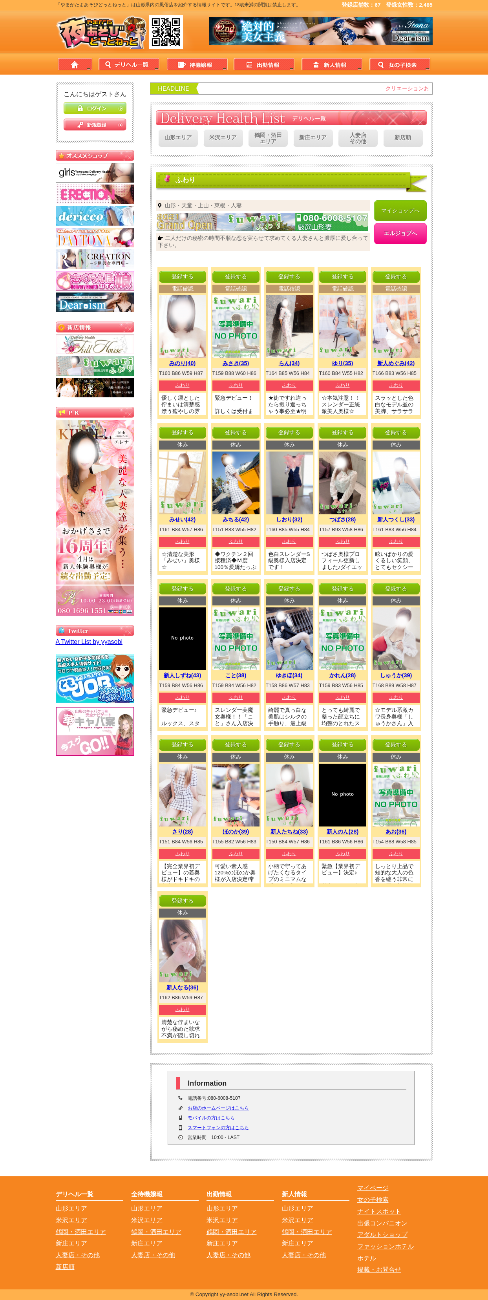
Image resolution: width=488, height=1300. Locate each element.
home (75, 64)
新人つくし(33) (396, 519)
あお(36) (396, 831)
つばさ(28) (342, 519)
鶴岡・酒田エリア (268, 138)
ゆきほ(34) (289, 675)
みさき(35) (236, 363)
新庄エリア (313, 138)
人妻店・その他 (78, 1255)
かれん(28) (342, 675)
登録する (183, 276)
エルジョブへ (400, 233)
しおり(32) (289, 519)
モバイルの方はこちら (211, 1118)
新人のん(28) (343, 831)
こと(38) (236, 675)
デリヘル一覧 (128, 64)
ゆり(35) (342, 363)
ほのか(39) (236, 831)
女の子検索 (399, 64)
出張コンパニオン (382, 1223)
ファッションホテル (385, 1246)
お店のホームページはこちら (218, 1108)
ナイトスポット (379, 1211)
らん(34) (289, 363)
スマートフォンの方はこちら (218, 1127)
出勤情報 (263, 64)
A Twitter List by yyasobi (89, 641)
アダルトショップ (382, 1234)
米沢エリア (223, 138)
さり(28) (182, 831)
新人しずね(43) (182, 675)
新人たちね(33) (289, 831)
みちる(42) (236, 519)
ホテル (366, 1258)
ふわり (182, 385)
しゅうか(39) (396, 675)
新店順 (403, 138)
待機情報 (196, 64)
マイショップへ (400, 210)
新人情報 (331, 64)
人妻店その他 (358, 138)
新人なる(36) (182, 987)
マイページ (373, 1188)
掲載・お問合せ (379, 1269)
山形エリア (178, 138)
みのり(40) (182, 363)
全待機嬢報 (147, 1194)
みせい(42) (182, 519)
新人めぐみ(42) (396, 363)
